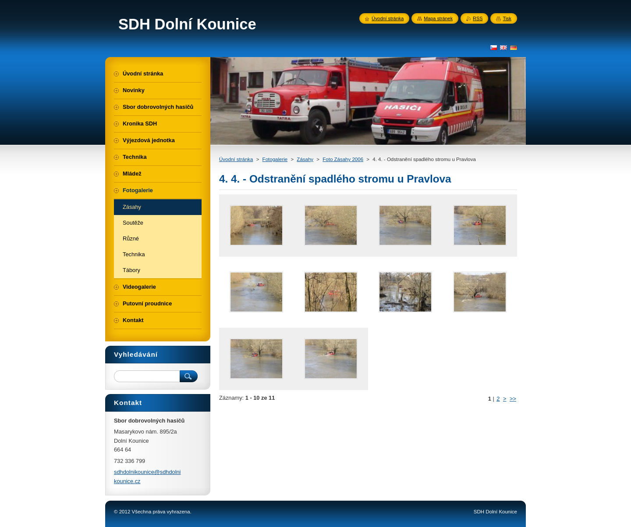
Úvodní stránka (236, 159)
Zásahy (305, 159)
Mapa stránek (438, 18)
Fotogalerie (275, 159)
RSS (477, 18)
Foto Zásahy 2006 (343, 159)
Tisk (507, 18)
